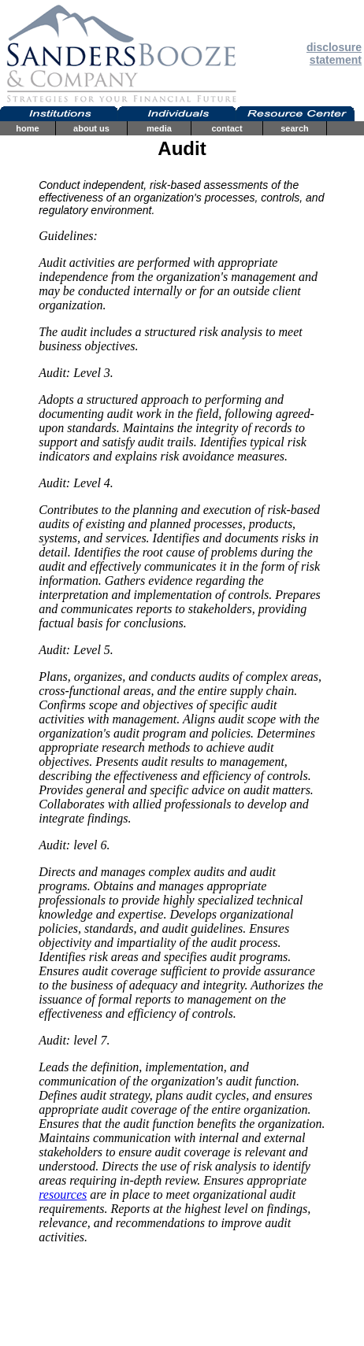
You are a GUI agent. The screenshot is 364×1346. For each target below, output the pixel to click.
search (294, 128)
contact (226, 128)
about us (91, 128)
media (159, 128)
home (27, 128)
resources (63, 1194)
